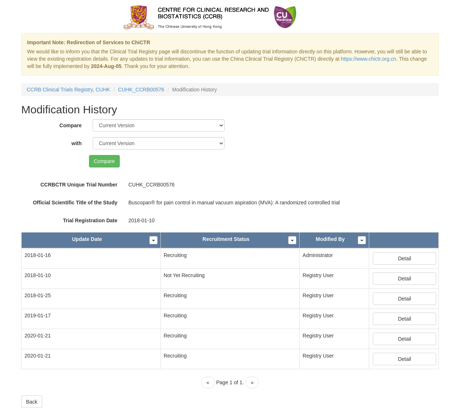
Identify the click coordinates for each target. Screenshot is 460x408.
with (76, 143)
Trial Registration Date (90, 220)
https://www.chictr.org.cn (368, 59)
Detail (404, 258)
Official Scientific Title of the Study (75, 202)
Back (31, 402)
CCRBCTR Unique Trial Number (78, 185)
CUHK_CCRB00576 (141, 89)
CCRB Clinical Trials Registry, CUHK (68, 89)
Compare (70, 125)
